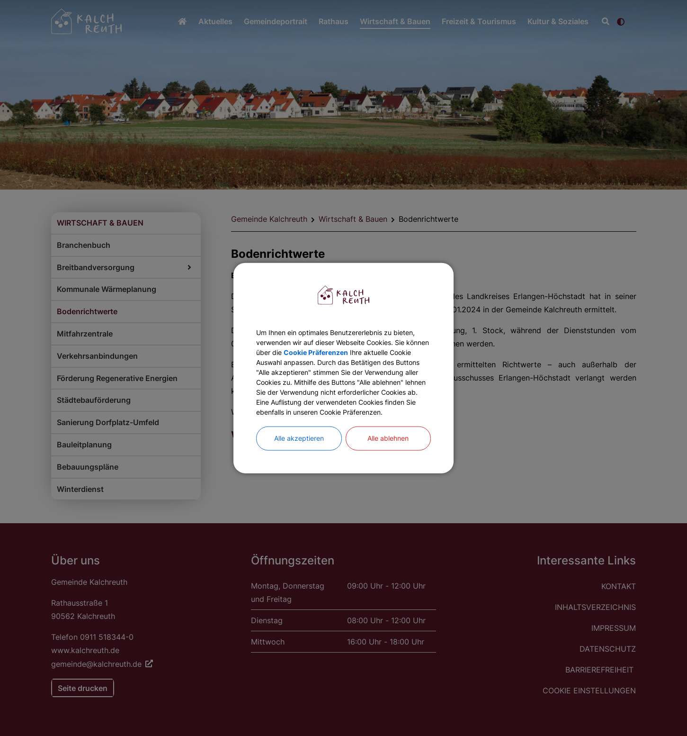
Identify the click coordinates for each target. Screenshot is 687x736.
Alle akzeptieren (299, 456)
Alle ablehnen (388, 456)
